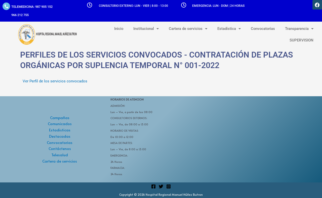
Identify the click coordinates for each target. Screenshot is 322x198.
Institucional (146, 28)
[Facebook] (153, 186)
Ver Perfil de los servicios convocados (55, 81)
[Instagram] (168, 186)
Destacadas (59, 136)
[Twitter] (161, 186)
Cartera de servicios (188, 28)
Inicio (118, 28)
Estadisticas (59, 129)
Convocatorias (263, 28)
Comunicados (60, 123)
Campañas (59, 117)
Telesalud (59, 154)
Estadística (229, 28)
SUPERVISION (301, 40)
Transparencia (299, 28)
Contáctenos (60, 148)
